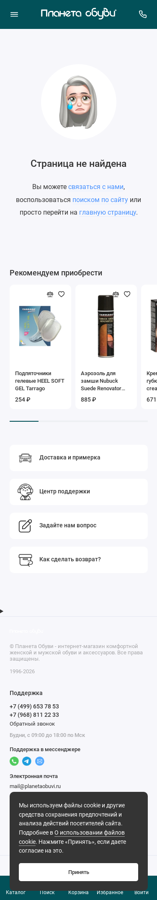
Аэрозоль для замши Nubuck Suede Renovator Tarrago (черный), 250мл (103, 381)
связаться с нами (96, 187)
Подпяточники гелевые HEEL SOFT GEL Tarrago (39, 381)
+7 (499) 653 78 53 (34, 706)
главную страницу (107, 212)
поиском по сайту (100, 200)
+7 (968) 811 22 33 (34, 714)
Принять (78, 872)
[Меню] (14, 14)
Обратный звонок (32, 724)
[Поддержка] (143, 14)
